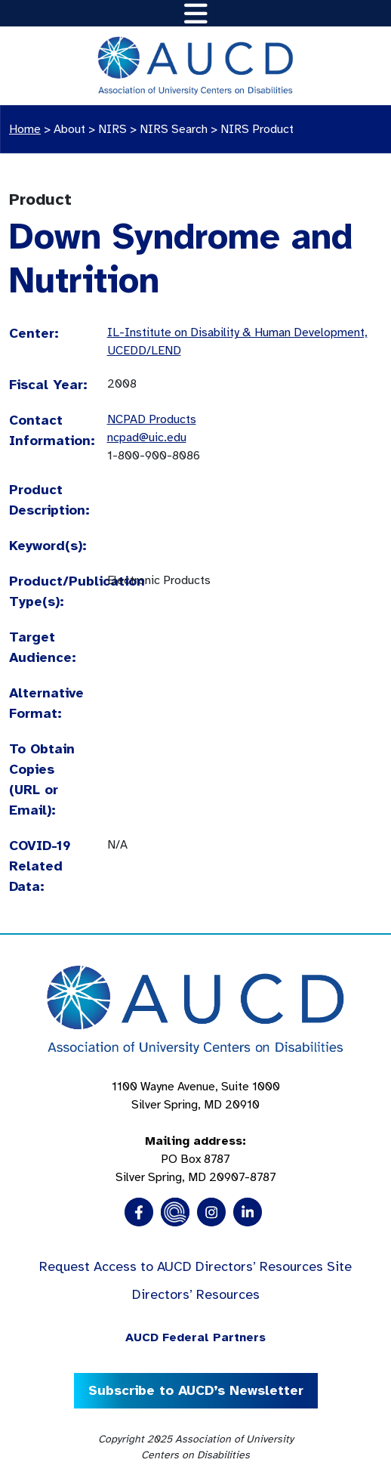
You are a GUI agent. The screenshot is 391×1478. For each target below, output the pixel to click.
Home (25, 129)
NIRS (112, 129)
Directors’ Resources (196, 1294)
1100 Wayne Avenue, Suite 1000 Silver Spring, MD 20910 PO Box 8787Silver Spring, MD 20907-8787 (196, 1132)
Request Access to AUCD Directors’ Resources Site (195, 1266)
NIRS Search (174, 129)
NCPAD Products (151, 419)
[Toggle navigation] (196, 13)
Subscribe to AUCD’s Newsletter (195, 1390)
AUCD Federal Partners (195, 1337)
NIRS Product (257, 129)
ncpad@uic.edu (146, 437)
